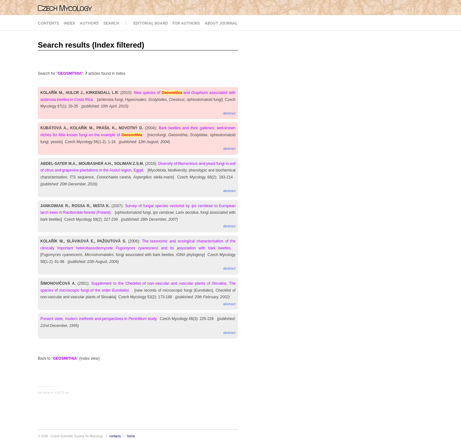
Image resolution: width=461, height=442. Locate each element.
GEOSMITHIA (70, 73)
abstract (229, 113)
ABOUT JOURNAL (221, 23)
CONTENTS (48, 23)
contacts (115, 436)
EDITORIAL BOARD (150, 23)
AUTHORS (89, 23)
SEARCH (111, 23)
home (131, 436)
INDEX (69, 23)
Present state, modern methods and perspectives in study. (98, 319)
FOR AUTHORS (186, 23)
